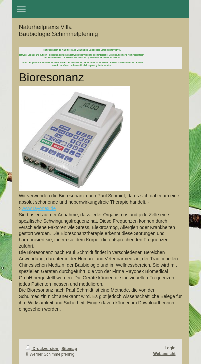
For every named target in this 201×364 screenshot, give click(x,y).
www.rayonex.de (39, 208)
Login (170, 348)
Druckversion (42, 348)
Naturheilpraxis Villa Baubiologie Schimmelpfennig (58, 30)
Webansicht (164, 353)
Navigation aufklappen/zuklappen (100, 9)
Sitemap (69, 348)
